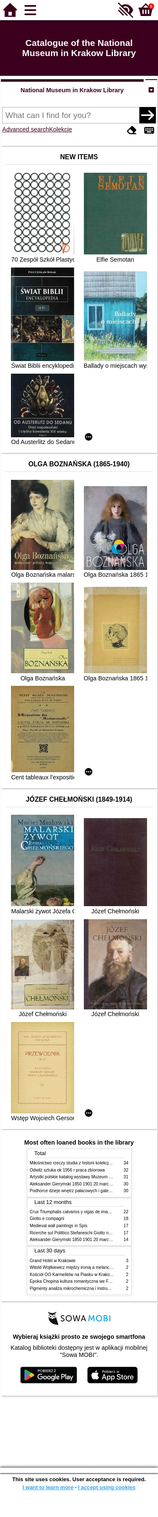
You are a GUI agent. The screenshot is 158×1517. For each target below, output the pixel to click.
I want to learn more (47, 1487)
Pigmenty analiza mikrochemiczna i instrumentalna (77, 1288)
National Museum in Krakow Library (72, 90)
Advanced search (25, 129)
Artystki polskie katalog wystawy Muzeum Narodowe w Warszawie (92, 1177)
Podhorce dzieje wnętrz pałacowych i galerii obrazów (79, 1190)
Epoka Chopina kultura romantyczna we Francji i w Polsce (84, 1281)
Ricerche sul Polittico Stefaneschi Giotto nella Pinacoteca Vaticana (92, 1233)
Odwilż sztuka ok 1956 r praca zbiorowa (67, 1170)
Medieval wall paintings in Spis (59, 1225)
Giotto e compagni (47, 1218)
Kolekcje (60, 129)
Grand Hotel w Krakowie (53, 1260)
